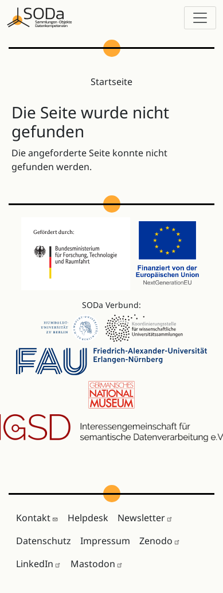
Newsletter (145, 517)
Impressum (105, 540)
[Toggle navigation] (200, 17)
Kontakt (37, 517)
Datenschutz (43, 540)
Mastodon (97, 563)
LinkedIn (38, 563)
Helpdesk (88, 517)
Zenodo (160, 540)
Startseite (111, 81)
